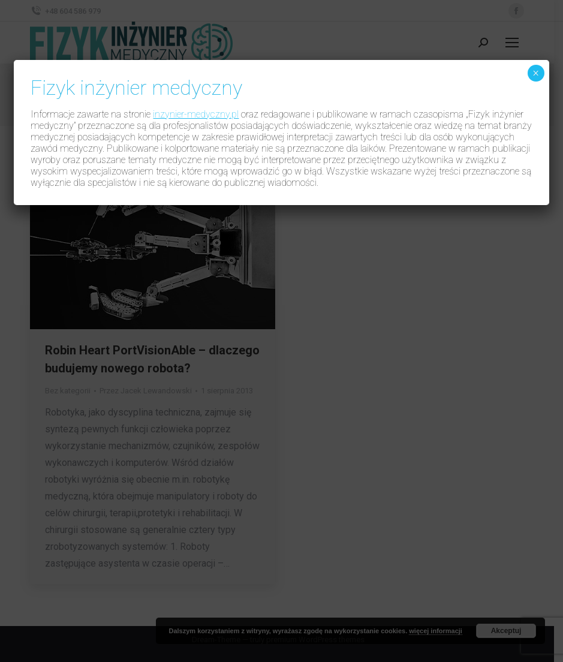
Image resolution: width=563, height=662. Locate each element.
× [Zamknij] (535, 73)
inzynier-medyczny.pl (196, 114)
